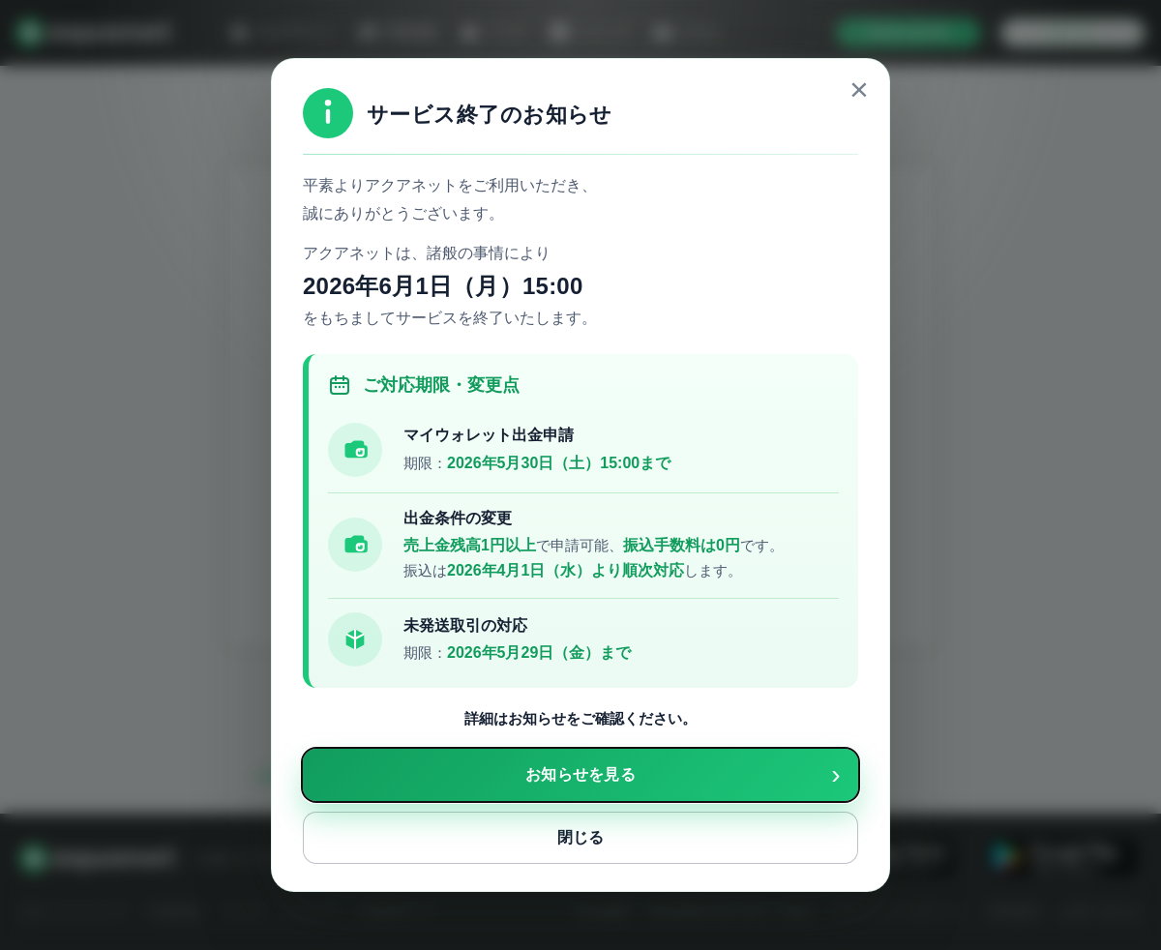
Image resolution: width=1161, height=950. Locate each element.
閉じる (581, 837)
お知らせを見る (580, 774)
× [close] (859, 89)
